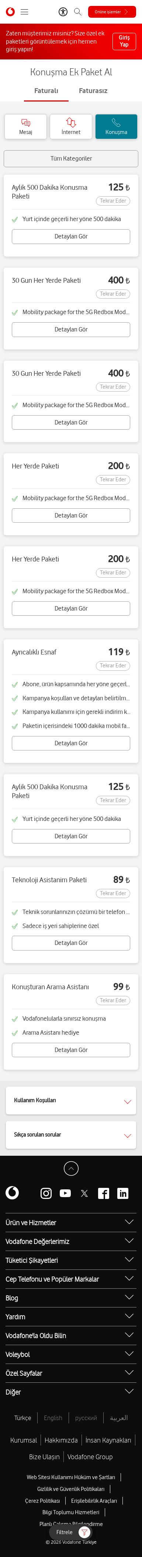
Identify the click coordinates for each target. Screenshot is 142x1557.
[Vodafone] (12, 1193)
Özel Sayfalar (24, 1373)
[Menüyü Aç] (24, 12)
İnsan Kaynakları (108, 1440)
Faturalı (46, 90)
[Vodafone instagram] (46, 1193)
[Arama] (77, 11)
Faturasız (93, 90)
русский (86, 1418)
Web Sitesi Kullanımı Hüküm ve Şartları (71, 1477)
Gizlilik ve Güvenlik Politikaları (70, 1489)
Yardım (15, 1317)
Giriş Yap (124, 41)
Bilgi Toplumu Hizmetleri (70, 1512)
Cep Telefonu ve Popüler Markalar (52, 1279)
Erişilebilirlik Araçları (94, 1501)
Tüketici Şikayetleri (32, 1260)
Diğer (13, 1392)
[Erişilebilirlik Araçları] (63, 11)
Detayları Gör (71, 236)
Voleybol (18, 1354)
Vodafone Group (90, 1457)
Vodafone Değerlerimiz (37, 1241)
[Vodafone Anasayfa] (10, 11)
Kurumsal (23, 1440)
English (53, 1418)
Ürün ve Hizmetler (31, 1223)
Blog (12, 1298)
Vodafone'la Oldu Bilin (36, 1335)
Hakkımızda (61, 1440)
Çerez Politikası (42, 1501)
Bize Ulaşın (44, 1457)
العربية (119, 1418)
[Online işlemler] (112, 12)
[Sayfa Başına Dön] (71, 1168)
